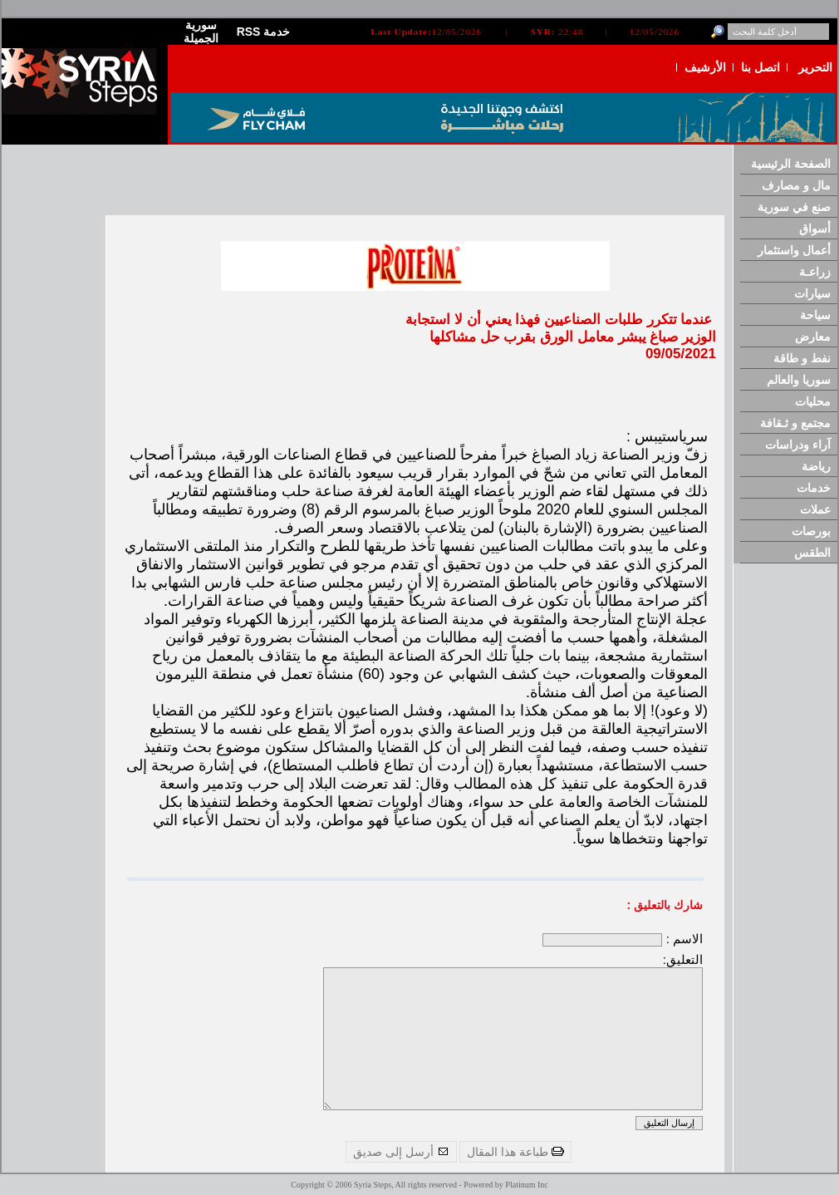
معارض (813, 336)
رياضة (816, 466)
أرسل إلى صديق (401, 1151)
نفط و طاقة (802, 358)
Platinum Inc (526, 1184)
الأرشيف (705, 67)
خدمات (814, 487)
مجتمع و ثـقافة (795, 423)
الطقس (812, 552)
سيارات (812, 293)
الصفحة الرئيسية (791, 163)
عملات (815, 509)
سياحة (815, 315)
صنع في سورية (794, 207)
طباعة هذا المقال (515, 1151)
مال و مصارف (796, 185)
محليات (813, 401)
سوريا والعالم (799, 379)
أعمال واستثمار (794, 250)
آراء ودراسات (798, 444)
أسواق (815, 228)
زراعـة (815, 271)
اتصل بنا (760, 67)
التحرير (815, 67)
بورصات (811, 531)
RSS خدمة (264, 31)
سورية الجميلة (201, 31)
